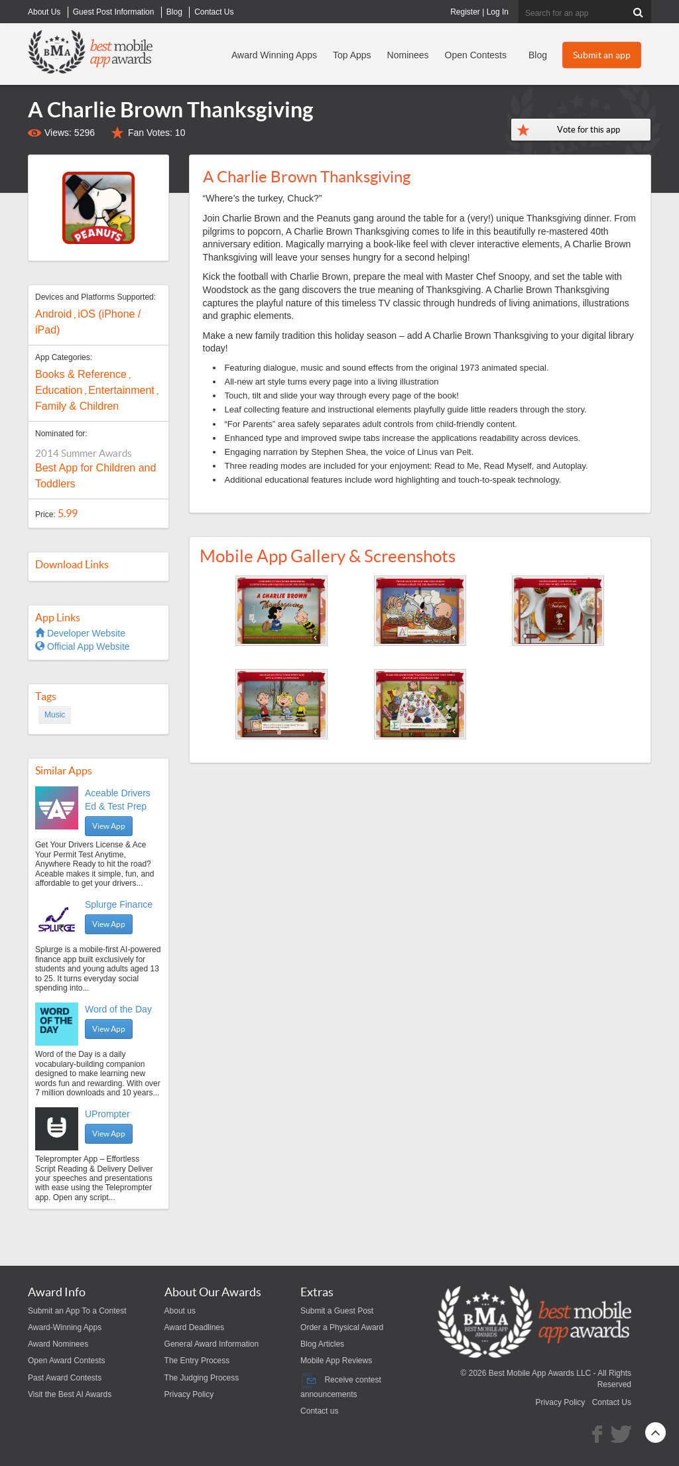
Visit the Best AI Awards (69, 1394)
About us (180, 1310)
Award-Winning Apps (64, 1327)
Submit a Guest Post (336, 1310)
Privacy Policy (189, 1394)
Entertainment (121, 390)
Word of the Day (118, 1009)
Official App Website (82, 646)
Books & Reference (81, 374)
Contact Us (611, 1402)
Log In (498, 12)
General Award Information (211, 1344)
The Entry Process (197, 1360)
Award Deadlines (194, 1327)
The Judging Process (201, 1377)
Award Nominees (58, 1344)
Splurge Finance (119, 904)
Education (58, 390)
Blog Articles (322, 1344)
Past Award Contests (64, 1377)
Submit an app (602, 55)
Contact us (319, 1411)
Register (465, 12)
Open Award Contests (66, 1360)
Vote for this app (588, 130)
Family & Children (77, 406)
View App (108, 826)
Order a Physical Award (341, 1327)
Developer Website (80, 633)
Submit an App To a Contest (77, 1310)
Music (54, 714)
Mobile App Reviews (336, 1360)
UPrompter (107, 1114)
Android (53, 314)
